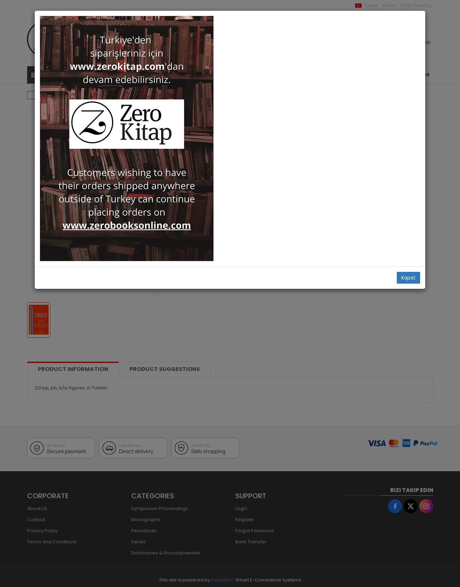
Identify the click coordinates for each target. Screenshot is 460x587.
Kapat (408, 277)
